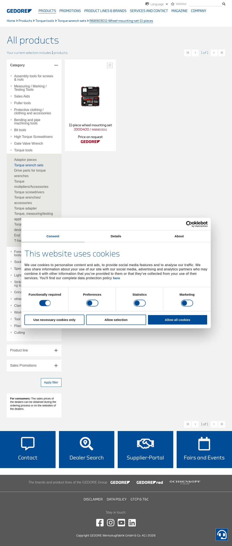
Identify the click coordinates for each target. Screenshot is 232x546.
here (116, 278)
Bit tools (20, 130)
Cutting (19, 332)
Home (11, 21)
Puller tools (22, 103)
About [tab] (179, 236)
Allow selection (115, 320)
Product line (19, 350)
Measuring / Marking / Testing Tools (30, 88)
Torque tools (44, 21)
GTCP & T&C (140, 499)
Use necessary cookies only (54, 320)
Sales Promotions (23, 365)
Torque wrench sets (71, 21)
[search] (205, 4)
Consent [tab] (53, 236)
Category (17, 65)
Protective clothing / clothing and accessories (32, 111)
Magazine (179, 11)
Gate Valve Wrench (28, 143)
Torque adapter (25, 208)
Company (198, 11)
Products (47, 11)
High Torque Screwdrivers (33, 137)
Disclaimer (93, 499)
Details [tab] (116, 236)
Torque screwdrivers (29, 192)
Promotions (70, 11)
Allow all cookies (177, 320)
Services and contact (149, 11)
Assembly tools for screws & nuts (33, 78)
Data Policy (117, 499)
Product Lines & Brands (105, 11)
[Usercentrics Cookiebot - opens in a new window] (189, 224)
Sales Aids (22, 96)
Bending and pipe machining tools (27, 121)
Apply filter (51, 382)
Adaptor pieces (25, 160)
